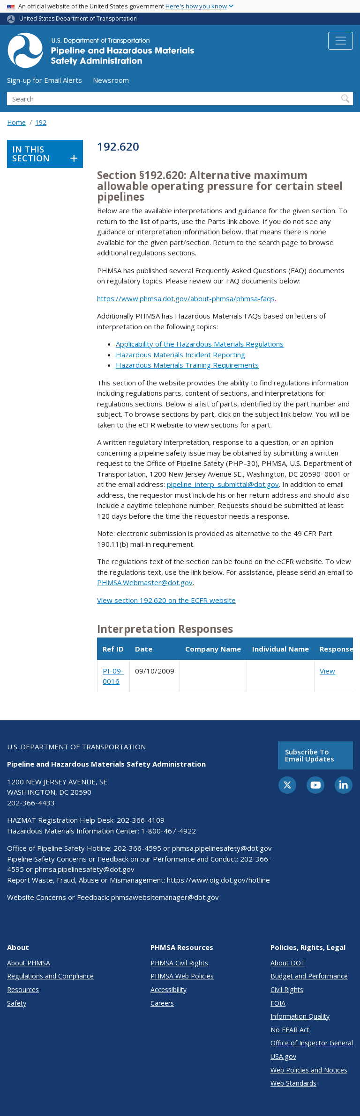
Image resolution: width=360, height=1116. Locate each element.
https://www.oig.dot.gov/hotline (218, 879)
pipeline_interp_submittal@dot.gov (223, 484)
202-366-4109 (141, 820)
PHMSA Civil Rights (179, 962)
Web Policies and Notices (308, 1069)
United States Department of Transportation (78, 18)
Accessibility (168, 989)
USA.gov (283, 1056)
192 (40, 122)
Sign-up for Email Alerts (44, 80)
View (327, 670)
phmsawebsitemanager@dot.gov (165, 897)
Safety (16, 1003)
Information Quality (300, 1016)
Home (16, 122)
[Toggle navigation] (340, 41)
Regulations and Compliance (50, 975)
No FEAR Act (289, 1029)
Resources (23, 989)
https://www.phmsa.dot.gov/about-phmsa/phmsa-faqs (186, 298)
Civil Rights (286, 989)
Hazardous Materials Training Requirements (187, 365)
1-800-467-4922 (168, 830)
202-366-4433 (31, 802)
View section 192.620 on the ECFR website (166, 600)
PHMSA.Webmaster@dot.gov (145, 582)
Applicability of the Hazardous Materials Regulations (200, 343)
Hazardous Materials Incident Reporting (180, 354)
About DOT (287, 962)
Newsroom (111, 80)
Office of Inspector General (311, 1042)
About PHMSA (28, 962)
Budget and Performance (309, 975)
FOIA (277, 1003)
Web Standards (293, 1083)
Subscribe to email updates (309, 755)
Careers (162, 1003)
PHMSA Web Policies (182, 975)
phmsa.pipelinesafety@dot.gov (222, 848)
